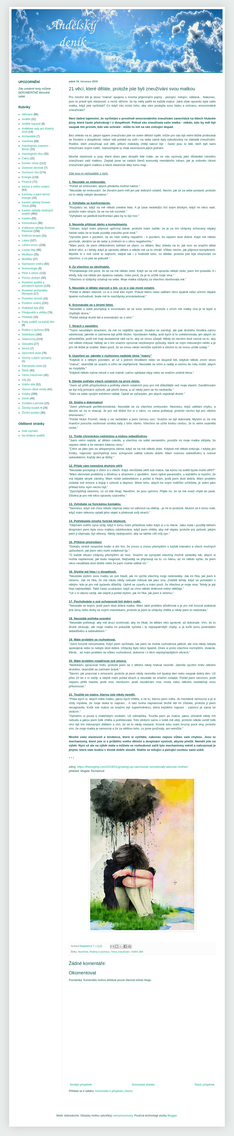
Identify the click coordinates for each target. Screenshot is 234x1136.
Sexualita (27, 343)
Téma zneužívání (120, 951)
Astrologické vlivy (32, 153)
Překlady (27, 317)
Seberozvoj (29, 339)
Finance (27, 181)
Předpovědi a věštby (34, 312)
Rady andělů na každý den (38, 321)
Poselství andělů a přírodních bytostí (33, 284)
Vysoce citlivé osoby (34, 389)
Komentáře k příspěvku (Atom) (114, 1091)
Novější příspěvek (81, 1084)
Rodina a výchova (99, 951)
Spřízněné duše (31, 353)
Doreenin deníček (32, 167)
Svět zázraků (30, 431)
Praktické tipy (30, 308)
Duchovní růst (30, 172)
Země (25, 398)
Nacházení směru (32, 263)
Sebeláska (28, 334)
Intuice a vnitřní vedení (36, 186)
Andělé (26, 119)
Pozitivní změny (31, 303)
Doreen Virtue (30, 163)
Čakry (25, 158)
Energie (26, 177)
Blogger (172, 1115)
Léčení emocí (30, 245)
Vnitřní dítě (137, 951)
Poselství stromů (32, 298)
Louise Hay (29, 250)
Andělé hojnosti (31, 123)
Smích (26, 348)
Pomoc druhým (31, 277)
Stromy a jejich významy (36, 357)
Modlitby (27, 259)
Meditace (27, 254)
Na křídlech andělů (33, 435)
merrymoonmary (123, 1115)
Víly (24, 379)
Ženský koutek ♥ (32, 407)
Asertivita (83, 951)
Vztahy (26, 393)
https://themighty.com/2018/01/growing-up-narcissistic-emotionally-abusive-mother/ (132, 766)
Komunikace (29, 223)
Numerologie (29, 268)
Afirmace (27, 114)
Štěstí (25, 370)
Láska (25, 240)
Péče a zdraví (30, 273)
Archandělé (29, 136)
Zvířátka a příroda (33, 403)
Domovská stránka (143, 1084)
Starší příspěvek (204, 1084)
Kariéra (26, 218)
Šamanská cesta (32, 366)
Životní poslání (31, 412)
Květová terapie (31, 235)
